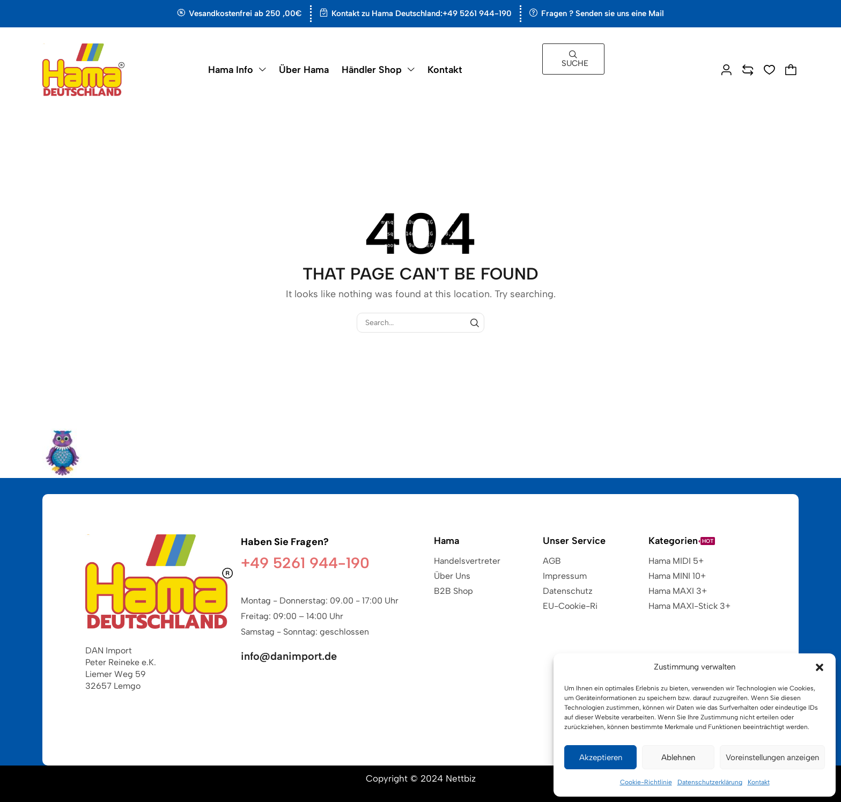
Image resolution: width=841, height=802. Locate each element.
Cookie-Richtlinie (646, 782)
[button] (819, 667)
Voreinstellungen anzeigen (772, 757)
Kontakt (759, 782)
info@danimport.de (289, 656)
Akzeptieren (600, 757)
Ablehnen (678, 757)
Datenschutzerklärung (709, 782)
